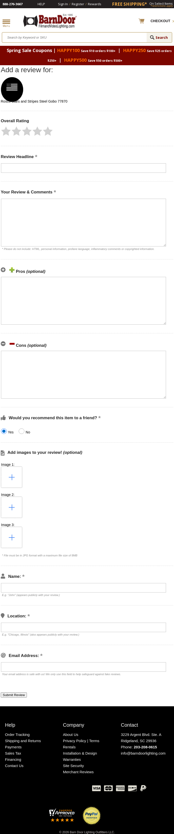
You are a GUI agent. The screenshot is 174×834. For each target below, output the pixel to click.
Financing (13, 759)
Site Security (73, 766)
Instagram (76, 789)
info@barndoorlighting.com (143, 753)
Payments (13, 747)
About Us (70, 734)
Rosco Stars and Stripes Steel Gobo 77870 (34, 101)
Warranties (72, 759)
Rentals (69, 747)
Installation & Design (80, 753)
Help (41, 4)
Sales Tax (13, 753)
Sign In (63, 4)
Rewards (94, 4)
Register (78, 4)
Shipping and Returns (23, 741)
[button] (6, 131)
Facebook (38, 789)
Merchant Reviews (78, 772)
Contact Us (14, 766)
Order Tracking (17, 734)
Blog (63, 789)
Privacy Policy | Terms (81, 741)
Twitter (51, 789)
